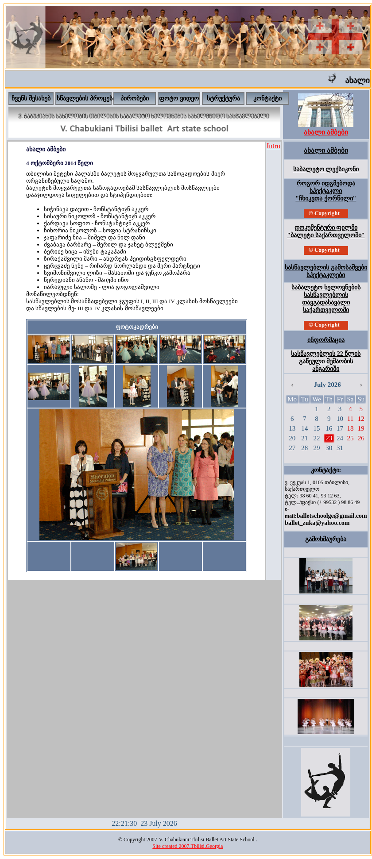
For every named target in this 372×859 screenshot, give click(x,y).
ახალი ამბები (326, 150)
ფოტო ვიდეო (179, 98)
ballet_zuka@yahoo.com (317, 523)
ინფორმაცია (326, 340)
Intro (273, 146)
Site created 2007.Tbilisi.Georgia (187, 846)
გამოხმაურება (325, 539)
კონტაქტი (267, 98)
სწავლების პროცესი (86, 98)
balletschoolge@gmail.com (332, 515)
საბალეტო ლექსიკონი (326, 169)
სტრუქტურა (223, 98)
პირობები (134, 98)
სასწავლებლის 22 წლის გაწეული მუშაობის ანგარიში (325, 361)
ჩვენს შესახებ (31, 98)
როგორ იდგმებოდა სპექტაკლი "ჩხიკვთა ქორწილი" (325, 191)
